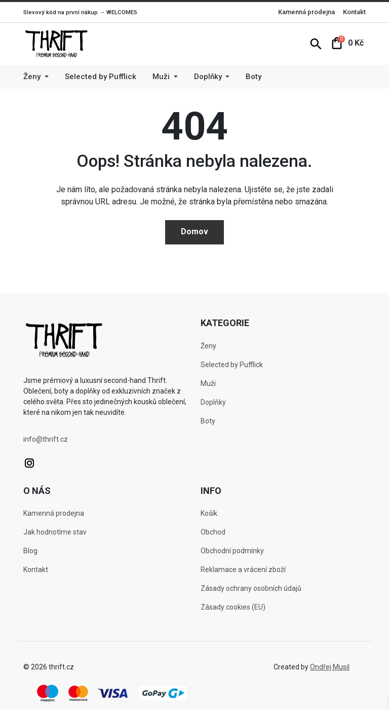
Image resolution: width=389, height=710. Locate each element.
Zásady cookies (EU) (233, 607)
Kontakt (354, 12)
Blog (30, 551)
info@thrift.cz (45, 439)
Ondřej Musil (329, 667)
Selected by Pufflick (100, 76)
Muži (208, 383)
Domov (194, 231)
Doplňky (213, 402)
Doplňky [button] (209, 76)
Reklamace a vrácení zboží (243, 569)
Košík (209, 513)
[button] (316, 43)
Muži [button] (162, 76)
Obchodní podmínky (232, 551)
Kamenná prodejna (306, 12)
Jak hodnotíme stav (55, 532)
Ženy (208, 346)
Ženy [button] (33, 76)
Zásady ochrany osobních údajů (251, 588)
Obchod (213, 532)
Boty (253, 76)
